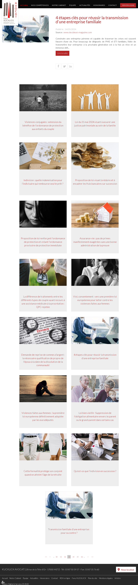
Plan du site (92, 578)
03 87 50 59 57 (72, 569)
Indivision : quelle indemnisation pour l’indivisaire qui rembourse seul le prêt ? (42, 182)
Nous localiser (127, 569)
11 (61, 557)
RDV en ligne (128, 5)
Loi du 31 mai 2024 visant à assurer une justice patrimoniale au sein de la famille (95, 124)
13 (69, 557)
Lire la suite (62, 53)
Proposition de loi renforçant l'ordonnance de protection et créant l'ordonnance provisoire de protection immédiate (42, 242)
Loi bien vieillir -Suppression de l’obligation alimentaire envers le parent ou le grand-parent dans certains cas (95, 417)
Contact (112, 5)
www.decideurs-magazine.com (78, 32)
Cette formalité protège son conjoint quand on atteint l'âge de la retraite (42, 473)
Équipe (72, 5)
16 (82, 557)
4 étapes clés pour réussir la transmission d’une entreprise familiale (95, 357)
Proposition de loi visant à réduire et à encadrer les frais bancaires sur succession (95, 182)
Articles (118, 578)
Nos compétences (40, 5)
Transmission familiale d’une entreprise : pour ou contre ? (69, 531)
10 (57, 557)
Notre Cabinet (59, 5)
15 (78, 557)
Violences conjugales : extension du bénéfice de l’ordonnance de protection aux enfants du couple (42, 126)
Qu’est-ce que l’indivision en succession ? (95, 471)
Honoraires (99, 5)
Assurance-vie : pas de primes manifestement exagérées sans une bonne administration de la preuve (95, 242)
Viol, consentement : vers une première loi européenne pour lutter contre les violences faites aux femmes (95, 300)
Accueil (24, 5)
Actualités (84, 5)
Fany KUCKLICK (79, 578)
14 (73, 557)
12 (65, 557)
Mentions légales (106, 578)
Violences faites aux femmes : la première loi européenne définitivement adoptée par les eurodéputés (42, 417)
